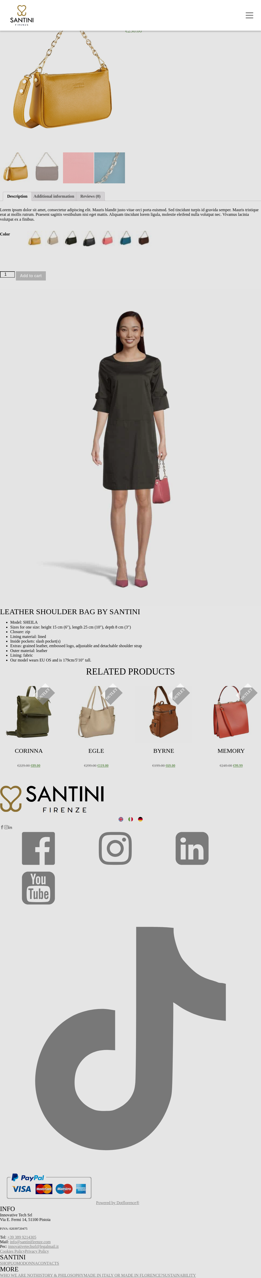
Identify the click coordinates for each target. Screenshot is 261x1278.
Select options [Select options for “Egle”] (79, 692)
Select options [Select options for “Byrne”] (147, 692)
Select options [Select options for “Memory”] (214, 692)
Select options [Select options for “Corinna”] (12, 692)
